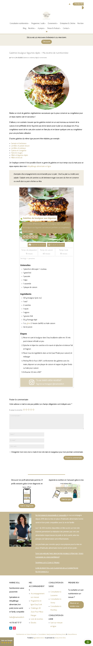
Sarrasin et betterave (18, 143)
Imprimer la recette (37, 245)
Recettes (31, 28)
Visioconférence (72, 634)
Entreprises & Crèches (67, 23)
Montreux (58, 634)
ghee (28, 323)
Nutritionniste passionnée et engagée (50, 515)
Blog (24, 28)
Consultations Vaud (43, 634)
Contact (66, 28)
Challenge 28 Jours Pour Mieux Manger (37, 611)
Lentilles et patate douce (20, 146)
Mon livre (80, 23)
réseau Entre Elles (60, 638)
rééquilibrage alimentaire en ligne (39, 166)
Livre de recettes (37, 619)
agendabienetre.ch (39, 638)
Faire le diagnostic (26, 506)
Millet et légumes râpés (19, 155)
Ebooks (33, 623)
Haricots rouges (17, 153)
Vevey (64, 634)
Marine (13, 57)
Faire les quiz (66, 499)
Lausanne (52, 634)
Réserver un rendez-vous (74, 604)
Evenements (52, 23)
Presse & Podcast (53, 28)
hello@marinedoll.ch (16, 617)
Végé (36, 57)
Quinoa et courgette (18, 151)
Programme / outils (38, 23)
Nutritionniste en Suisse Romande (26, 634)
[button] (24, 236)
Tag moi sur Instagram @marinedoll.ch (50, 384)
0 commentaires (43, 57)
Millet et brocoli (16, 158)
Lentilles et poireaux (18, 148)
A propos (41, 28)
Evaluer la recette (56, 245)
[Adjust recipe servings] (27, 258)
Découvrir (46, 42)
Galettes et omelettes (29, 57)
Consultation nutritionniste (19, 23)
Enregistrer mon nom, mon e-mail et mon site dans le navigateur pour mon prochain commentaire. (47, 452)
